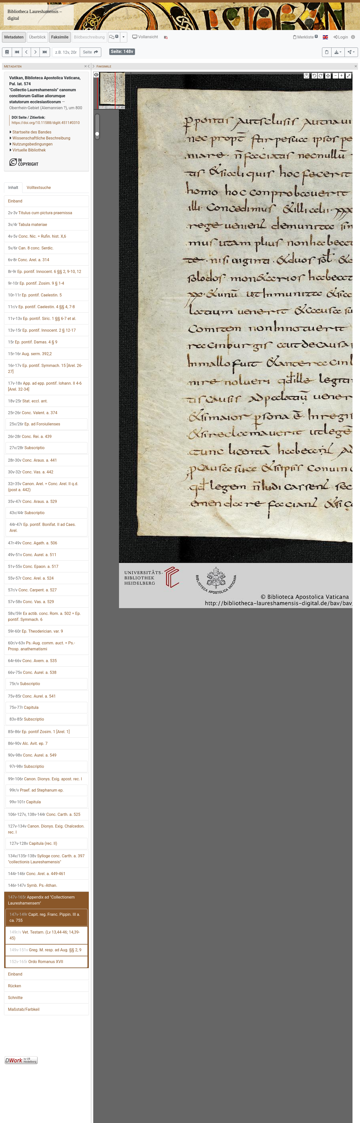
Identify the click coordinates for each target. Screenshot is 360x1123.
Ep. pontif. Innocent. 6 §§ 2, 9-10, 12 (44, 271)
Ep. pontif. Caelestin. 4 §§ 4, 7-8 (41, 306)
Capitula (24, 707)
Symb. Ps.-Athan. (32, 885)
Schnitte (15, 997)
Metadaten (14, 37)
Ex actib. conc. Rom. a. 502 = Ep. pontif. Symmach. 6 (44, 616)
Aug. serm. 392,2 (30, 353)
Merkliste (305, 37)
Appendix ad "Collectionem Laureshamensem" (41, 900)
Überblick (37, 37)
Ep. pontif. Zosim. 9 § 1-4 (36, 283)
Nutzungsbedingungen (32, 144)
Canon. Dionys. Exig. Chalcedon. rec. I (46, 829)
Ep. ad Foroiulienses (35, 424)
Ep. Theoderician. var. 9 (35, 631)
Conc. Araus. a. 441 (32, 460)
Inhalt (13, 187)
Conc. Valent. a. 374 (32, 412)
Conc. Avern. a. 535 (32, 660)
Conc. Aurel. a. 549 (32, 755)
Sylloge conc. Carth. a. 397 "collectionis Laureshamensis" (46, 859)
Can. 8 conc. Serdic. (31, 248)
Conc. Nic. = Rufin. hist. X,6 (37, 236)
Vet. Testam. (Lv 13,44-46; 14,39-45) (45, 935)
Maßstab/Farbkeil (24, 1009)
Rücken (14, 986)
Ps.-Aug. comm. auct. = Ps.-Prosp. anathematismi (41, 646)
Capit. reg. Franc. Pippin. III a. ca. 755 (45, 917)
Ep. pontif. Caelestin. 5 (35, 295)
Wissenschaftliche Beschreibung (41, 138)
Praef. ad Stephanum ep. (37, 790)
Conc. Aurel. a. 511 (32, 554)
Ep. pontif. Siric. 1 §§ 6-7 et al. (42, 318)
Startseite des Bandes (32, 132)
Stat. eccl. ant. (28, 401)
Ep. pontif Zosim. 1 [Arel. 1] (39, 731)
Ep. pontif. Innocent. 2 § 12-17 (42, 330)
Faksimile (59, 37)
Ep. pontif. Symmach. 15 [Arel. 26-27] (45, 368)
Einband (15, 201)
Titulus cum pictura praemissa (40, 212)
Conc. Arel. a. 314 (28, 259)
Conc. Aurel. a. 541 (32, 696)
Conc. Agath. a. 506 (32, 543)
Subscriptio (27, 447)
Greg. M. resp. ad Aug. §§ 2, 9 (46, 950)
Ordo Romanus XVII (36, 961)
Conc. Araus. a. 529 (32, 501)
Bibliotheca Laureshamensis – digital (35, 15)
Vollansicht (145, 36)
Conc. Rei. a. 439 (30, 436)
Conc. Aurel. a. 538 (32, 672)
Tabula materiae (27, 224)
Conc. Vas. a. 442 (30, 472)
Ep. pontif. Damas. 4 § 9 (33, 342)
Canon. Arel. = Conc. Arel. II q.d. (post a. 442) (43, 486)
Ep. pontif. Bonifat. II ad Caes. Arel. (43, 527)
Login (340, 37)
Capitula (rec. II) (33, 843)
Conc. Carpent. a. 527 (32, 590)
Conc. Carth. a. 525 (44, 814)
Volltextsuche (39, 187)
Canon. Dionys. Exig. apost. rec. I (45, 779)
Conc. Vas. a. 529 (31, 601)
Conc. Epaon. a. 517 (33, 566)
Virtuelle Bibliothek (29, 150)
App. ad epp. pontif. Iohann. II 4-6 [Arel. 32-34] (45, 386)
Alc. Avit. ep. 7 (28, 743)
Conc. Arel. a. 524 (31, 578)
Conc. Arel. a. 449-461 (37, 873)
